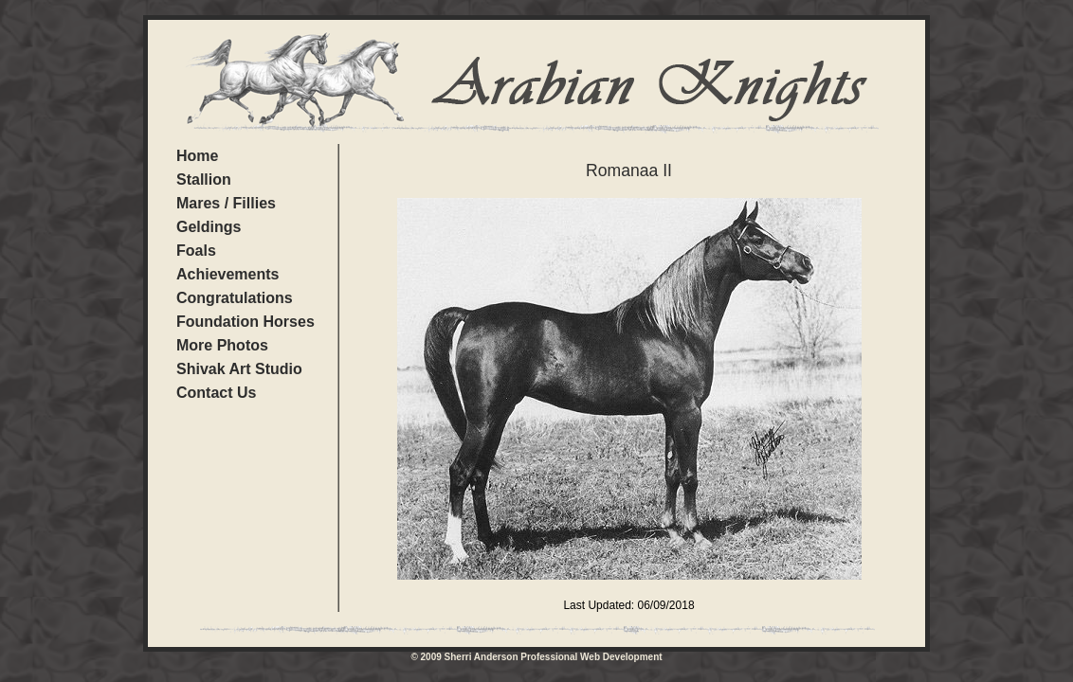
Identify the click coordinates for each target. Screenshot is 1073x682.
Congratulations (234, 298)
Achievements (228, 274)
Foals (196, 250)
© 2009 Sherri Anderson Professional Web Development (536, 657)
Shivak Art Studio (239, 369)
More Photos (222, 345)
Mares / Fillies (226, 203)
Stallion (203, 179)
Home (197, 156)
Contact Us (216, 393)
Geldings (208, 227)
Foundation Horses (245, 322)
